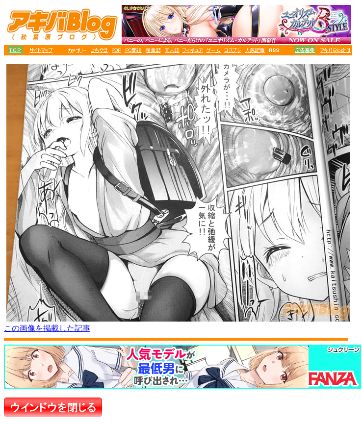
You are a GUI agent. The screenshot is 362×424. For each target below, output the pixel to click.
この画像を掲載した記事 (47, 328)
